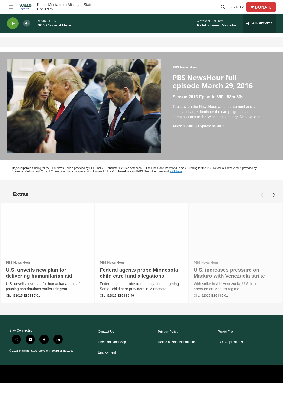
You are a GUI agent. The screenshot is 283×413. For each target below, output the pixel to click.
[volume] (27, 23)
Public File (225, 331)
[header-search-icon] (222, 7)
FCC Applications (230, 342)
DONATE (263, 7)
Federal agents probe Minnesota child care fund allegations (140, 273)
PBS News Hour (184, 67)
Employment (107, 352)
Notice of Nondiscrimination (177, 342)
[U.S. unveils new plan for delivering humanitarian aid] (47, 229)
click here (176, 171)
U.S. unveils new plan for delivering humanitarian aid (39, 273)
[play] (12, 23)
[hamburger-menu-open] (11, 7)
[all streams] (259, 23)
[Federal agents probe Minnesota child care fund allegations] (142, 229)
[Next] (273, 195)
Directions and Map (112, 342)
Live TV (237, 7)
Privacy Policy (168, 331)
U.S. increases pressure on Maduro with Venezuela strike (232, 273)
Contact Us (106, 331)
